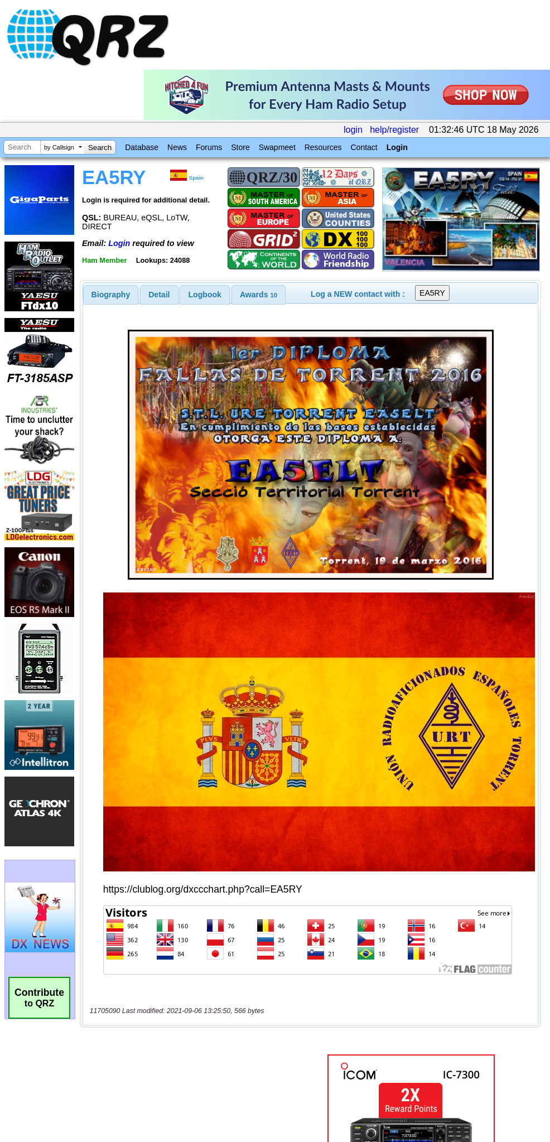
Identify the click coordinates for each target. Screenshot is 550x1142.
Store (240, 147)
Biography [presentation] (111, 294)
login (353, 129)
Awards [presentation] (258, 294)
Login (397, 147)
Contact (363, 147)
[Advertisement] (190, 854)
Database (141, 147)
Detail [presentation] (159, 294)
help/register (394, 129)
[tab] (111, 294)
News (177, 147)
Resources (323, 147)
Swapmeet (277, 147)
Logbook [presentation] (205, 294)
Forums (209, 147)
